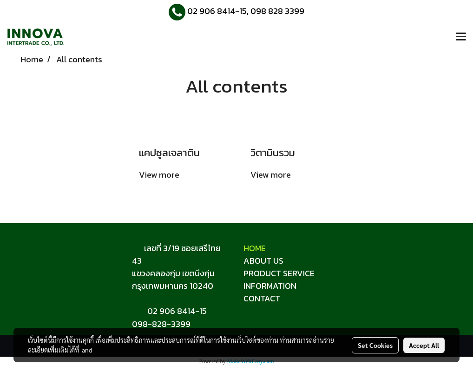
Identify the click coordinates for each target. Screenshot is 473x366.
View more (160, 174)
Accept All (424, 345)
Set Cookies (375, 345)
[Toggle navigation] (461, 37)
